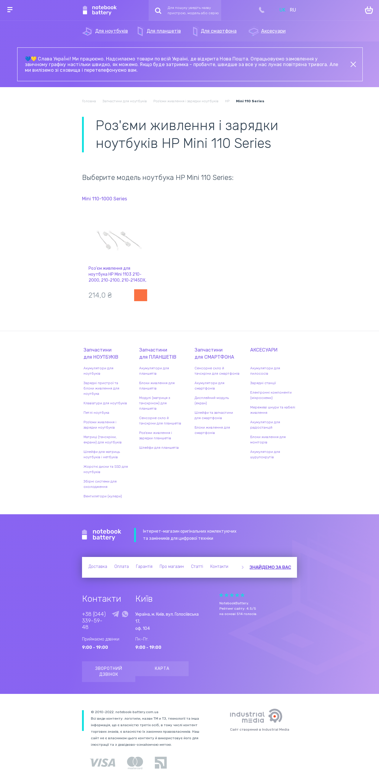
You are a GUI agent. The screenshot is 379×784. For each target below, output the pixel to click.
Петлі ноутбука (96, 413)
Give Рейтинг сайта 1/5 (221, 595)
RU (293, 10)
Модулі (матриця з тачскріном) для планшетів (154, 403)
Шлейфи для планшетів (159, 448)
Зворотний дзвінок (108, 671)
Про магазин (172, 566)
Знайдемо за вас (270, 567)
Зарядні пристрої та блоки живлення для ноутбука (101, 388)
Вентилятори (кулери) (102, 496)
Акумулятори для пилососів (265, 371)
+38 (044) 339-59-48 (94, 620)
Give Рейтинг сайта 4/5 (237, 595)
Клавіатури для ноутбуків (105, 403)
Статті (197, 566)
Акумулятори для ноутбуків (98, 371)
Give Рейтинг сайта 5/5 (242, 595)
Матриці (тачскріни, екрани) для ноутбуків (102, 439)
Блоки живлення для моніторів (268, 439)
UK (282, 10)
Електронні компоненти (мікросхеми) (271, 395)
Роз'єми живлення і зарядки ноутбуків (99, 424)
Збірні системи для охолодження (100, 484)
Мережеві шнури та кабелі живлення (272, 410)
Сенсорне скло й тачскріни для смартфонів (217, 371)
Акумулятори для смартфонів (209, 385)
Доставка (98, 566)
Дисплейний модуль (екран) (212, 400)
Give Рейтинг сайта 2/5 (226, 595)
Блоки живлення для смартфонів (212, 430)
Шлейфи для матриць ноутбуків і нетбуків (101, 454)
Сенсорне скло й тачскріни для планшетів (160, 420)
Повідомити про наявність (140, 295)
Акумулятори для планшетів (154, 371)
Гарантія (144, 566)
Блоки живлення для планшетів (157, 385)
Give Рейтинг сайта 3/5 (232, 595)
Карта (162, 668)
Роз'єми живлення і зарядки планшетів (155, 435)
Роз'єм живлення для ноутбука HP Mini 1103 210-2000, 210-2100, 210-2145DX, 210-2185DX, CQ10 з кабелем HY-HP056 (117, 280)
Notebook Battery (101, 535)
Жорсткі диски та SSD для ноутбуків (105, 469)
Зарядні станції (263, 383)
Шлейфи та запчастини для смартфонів (214, 415)
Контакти (219, 566)
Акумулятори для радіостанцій (265, 424)
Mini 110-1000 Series (104, 199)
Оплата (121, 566)
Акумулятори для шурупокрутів (265, 454)
